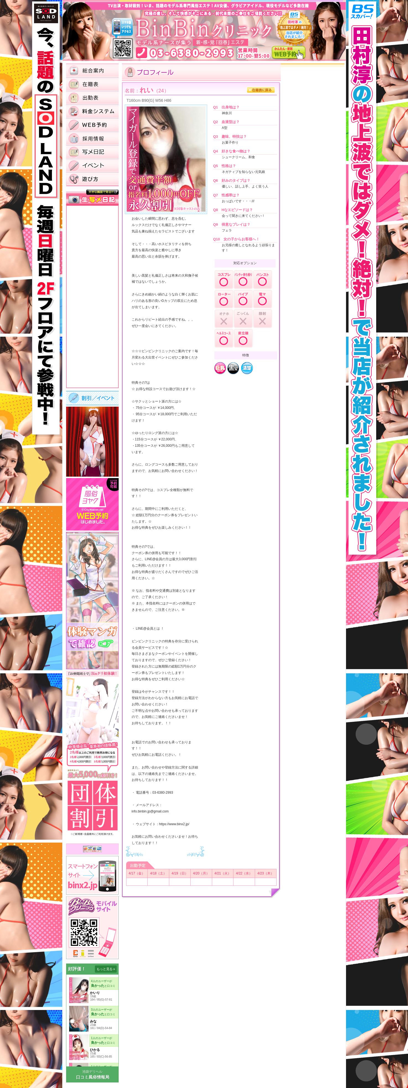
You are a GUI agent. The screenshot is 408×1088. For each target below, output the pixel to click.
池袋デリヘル (92, 1072)
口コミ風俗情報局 (92, 1077)
